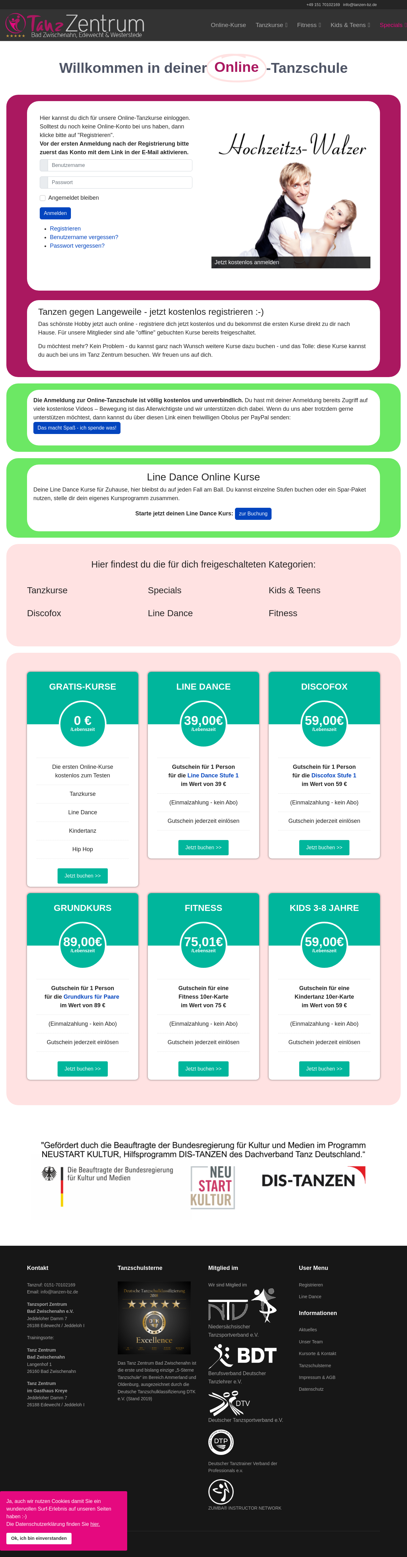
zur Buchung (253, 513)
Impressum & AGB (317, 1377)
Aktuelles (308, 1329)
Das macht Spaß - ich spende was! (77, 428)
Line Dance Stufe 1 (212, 775)
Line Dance (310, 1296)
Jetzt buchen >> (83, 875)
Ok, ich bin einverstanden (39, 1538)
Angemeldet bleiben (73, 198)
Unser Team (311, 1341)
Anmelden (55, 213)
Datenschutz (311, 1389)
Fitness (306, 25)
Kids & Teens (348, 25)
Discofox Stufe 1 (333, 775)
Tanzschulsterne (315, 1365)
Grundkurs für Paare (91, 997)
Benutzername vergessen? (84, 237)
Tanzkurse (269, 25)
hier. (95, 1524)
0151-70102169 (59, 1284)
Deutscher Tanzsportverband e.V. (245, 1420)
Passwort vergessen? (77, 246)
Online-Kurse (228, 25)
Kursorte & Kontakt (317, 1353)
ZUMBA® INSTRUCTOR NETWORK (244, 1508)
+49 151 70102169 (323, 5)
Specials (391, 25)
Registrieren (65, 228)
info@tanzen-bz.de (360, 5)
